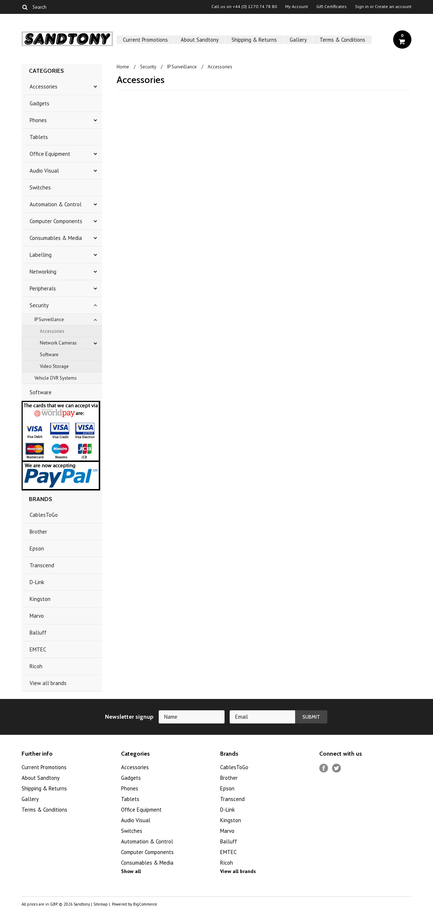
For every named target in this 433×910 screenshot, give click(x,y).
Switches (40, 187)
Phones (38, 120)
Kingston (40, 598)
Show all (131, 871)
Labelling (41, 254)
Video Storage (54, 366)
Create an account (393, 6)
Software (49, 354)
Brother (38, 531)
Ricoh (36, 666)
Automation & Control (56, 204)
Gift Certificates (331, 6)
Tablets (39, 137)
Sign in (362, 6)
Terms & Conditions (342, 39)
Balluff (38, 632)
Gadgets (39, 103)
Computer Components (56, 221)
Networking (43, 271)
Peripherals (43, 288)
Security (39, 305)
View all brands (48, 683)
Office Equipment (50, 153)
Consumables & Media (56, 237)
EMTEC (38, 649)
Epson (37, 548)
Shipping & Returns (254, 39)
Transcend (42, 565)
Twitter (336, 768)
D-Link (37, 582)
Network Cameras (58, 343)
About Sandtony (200, 39)
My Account (296, 6)
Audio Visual (44, 170)
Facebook (323, 768)
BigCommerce (145, 904)
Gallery (298, 39)
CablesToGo (44, 514)
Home (123, 67)
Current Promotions (145, 39)
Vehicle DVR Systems (55, 378)
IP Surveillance (49, 319)
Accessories (43, 86)
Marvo (37, 615)
